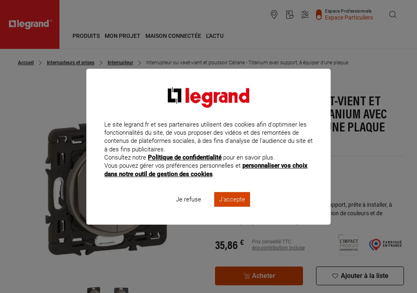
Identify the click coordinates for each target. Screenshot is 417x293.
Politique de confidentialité (185, 168)
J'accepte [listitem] (232, 210)
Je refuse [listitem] (188, 210)
